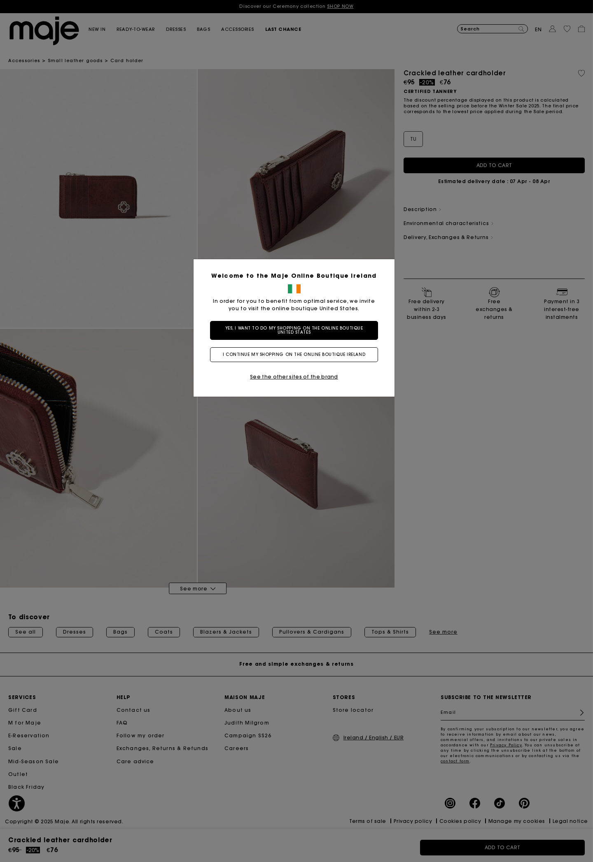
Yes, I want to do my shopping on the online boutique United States (297, 330)
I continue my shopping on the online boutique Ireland (296, 354)
